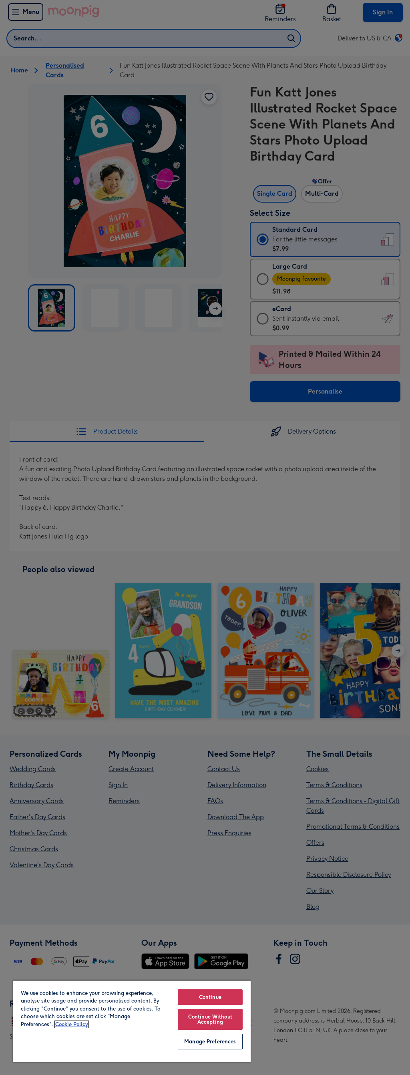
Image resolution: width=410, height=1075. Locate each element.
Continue (210, 997)
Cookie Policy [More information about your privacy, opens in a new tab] (71, 1024)
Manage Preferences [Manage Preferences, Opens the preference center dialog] (210, 1042)
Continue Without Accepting (210, 1019)
